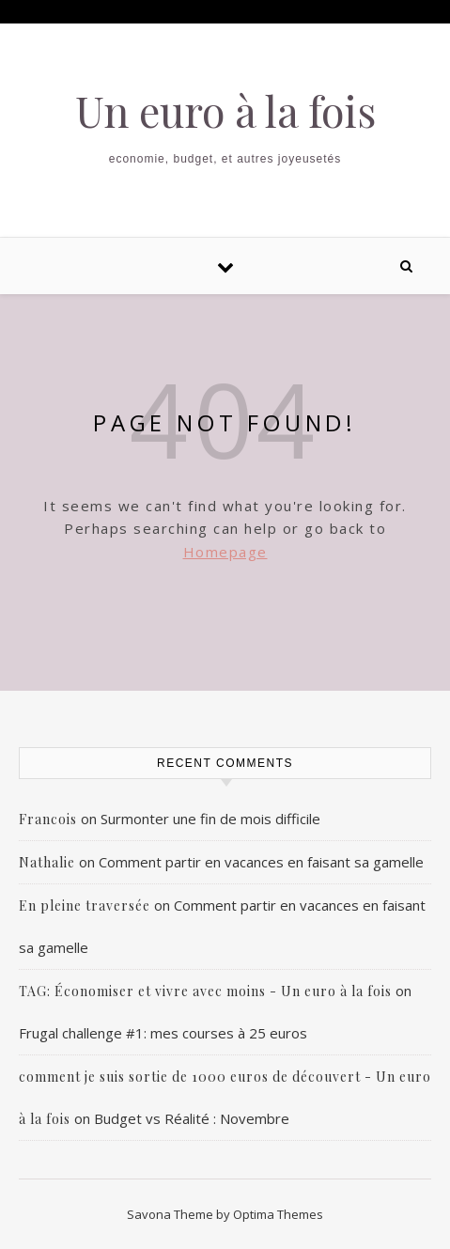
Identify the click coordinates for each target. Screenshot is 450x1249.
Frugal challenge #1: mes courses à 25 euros (163, 1032)
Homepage (225, 551)
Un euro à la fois (225, 110)
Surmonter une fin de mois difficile (210, 818)
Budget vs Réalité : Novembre (191, 1118)
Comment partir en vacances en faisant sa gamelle (261, 861)
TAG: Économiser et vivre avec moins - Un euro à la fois (205, 991)
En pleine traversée (84, 905)
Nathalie (47, 862)
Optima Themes (278, 1214)
